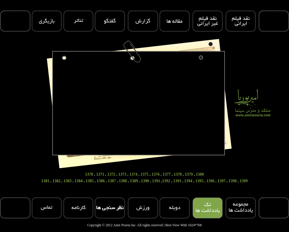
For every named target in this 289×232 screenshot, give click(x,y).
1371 (100, 174)
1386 (101, 181)
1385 (90, 181)
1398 (233, 181)
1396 (210, 181)
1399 (244, 181)
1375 (145, 174)
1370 (89, 174)
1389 (134, 181)
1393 (177, 181)
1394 (188, 181)
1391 (156, 181)
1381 (45, 181)
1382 (56, 181)
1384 (78, 181)
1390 (145, 181)
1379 (189, 174)
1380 (200, 174)
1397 (221, 181)
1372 (111, 174)
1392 (166, 181)
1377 (167, 174)
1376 (156, 174)
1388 (123, 181)
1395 (199, 181)
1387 (112, 181)
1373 (122, 174)
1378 (178, 174)
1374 (133, 174)
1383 (68, 181)
